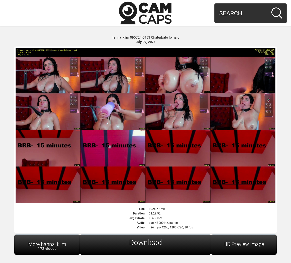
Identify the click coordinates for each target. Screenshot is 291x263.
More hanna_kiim (47, 246)
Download (145, 242)
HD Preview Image (244, 244)
